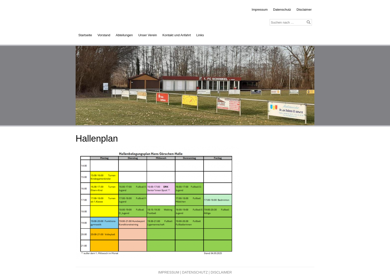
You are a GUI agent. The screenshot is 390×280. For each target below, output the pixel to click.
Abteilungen (124, 35)
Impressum (260, 9)
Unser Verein (147, 35)
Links (200, 35)
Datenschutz (282, 9)
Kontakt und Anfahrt (176, 35)
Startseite (85, 35)
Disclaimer (304, 9)
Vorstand (104, 35)
